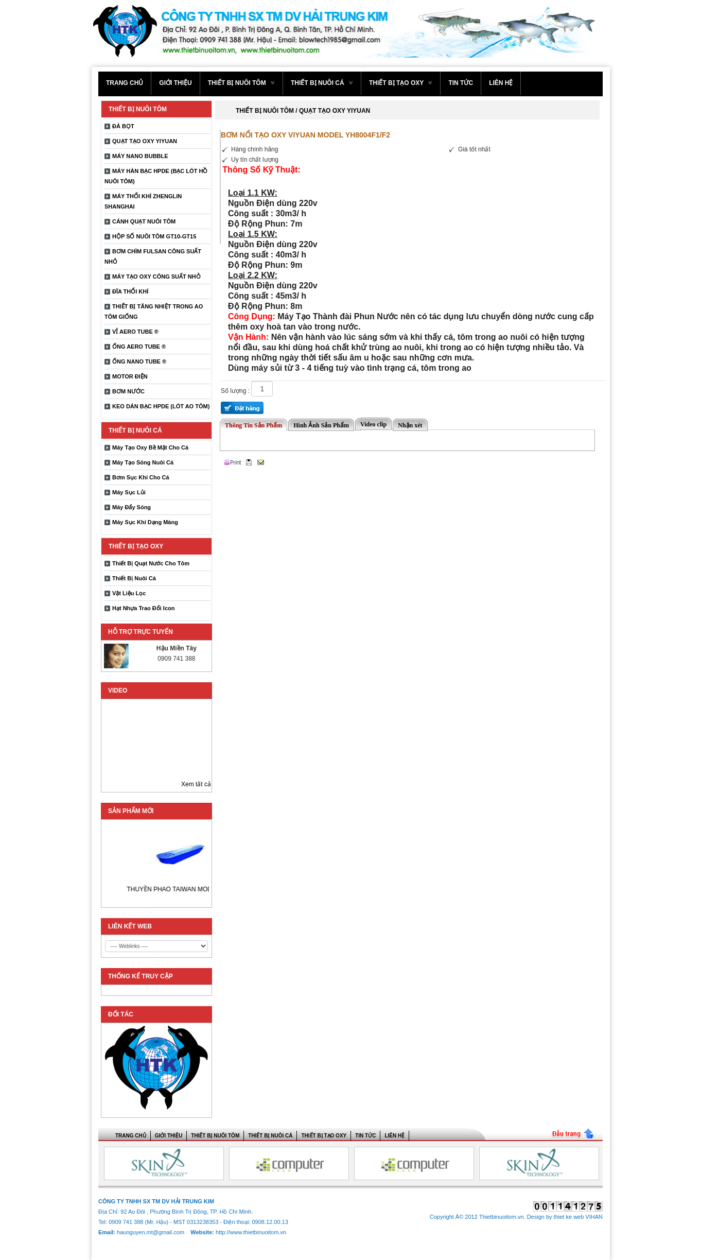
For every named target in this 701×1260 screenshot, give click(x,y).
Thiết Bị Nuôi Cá (134, 578)
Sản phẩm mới (130, 811)
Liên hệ (501, 83)
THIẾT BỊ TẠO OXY (400, 83)
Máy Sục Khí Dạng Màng (145, 522)
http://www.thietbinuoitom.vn (251, 1232)
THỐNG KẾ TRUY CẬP (140, 976)
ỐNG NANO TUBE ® (139, 361)
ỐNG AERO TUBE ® (139, 346)
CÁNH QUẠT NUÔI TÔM (144, 221)
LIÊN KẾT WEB (130, 926)
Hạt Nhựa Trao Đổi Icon (143, 608)
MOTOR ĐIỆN (130, 376)
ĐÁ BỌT (123, 126)
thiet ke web (569, 1217)
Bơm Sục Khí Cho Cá (140, 477)
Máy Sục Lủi (129, 492)
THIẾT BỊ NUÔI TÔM (241, 83)
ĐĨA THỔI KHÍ (130, 291)
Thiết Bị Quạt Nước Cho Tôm (150, 563)
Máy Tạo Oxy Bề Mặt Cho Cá (150, 447)
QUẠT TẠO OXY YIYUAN (144, 141)
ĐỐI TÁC (120, 1014)
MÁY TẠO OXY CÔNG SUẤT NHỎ (156, 276)
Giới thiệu (175, 83)
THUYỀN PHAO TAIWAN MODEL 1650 (190, 889)
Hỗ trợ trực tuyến (140, 631)
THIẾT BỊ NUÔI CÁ (322, 83)
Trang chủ (124, 83)
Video (117, 690)
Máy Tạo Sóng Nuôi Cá (142, 462)
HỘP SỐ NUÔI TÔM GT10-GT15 (154, 236)
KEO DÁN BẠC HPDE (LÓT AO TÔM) (160, 406)
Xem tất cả (196, 784)
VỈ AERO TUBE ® (135, 332)
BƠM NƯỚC (128, 391)
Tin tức (460, 83)
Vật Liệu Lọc (129, 593)
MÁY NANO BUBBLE (140, 156)
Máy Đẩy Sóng (131, 507)
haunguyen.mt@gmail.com (151, 1232)
